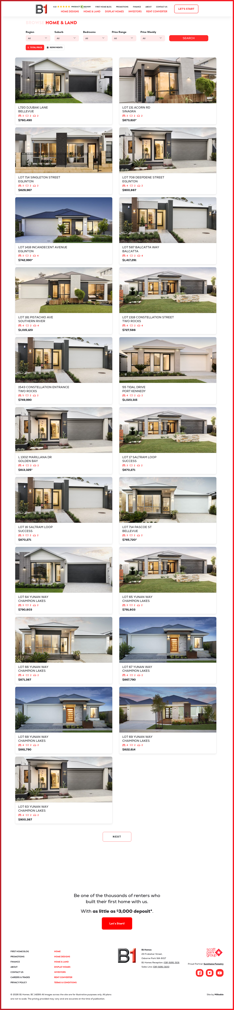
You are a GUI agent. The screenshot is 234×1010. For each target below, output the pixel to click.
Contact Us (161, 6)
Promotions (122, 6)
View (63, 91)
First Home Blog (103, 6)
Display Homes (114, 11)
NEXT (117, 836)
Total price (35, 47)
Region (30, 32)
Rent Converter (156, 11)
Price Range (119, 32)
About (148, 6)
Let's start (186, 9)
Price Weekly (149, 32)
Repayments (55, 47)
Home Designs (70, 11)
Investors (135, 11)
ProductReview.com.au (72, 7)
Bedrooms (90, 32)
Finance (137, 6)
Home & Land (92, 11)
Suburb (59, 32)
